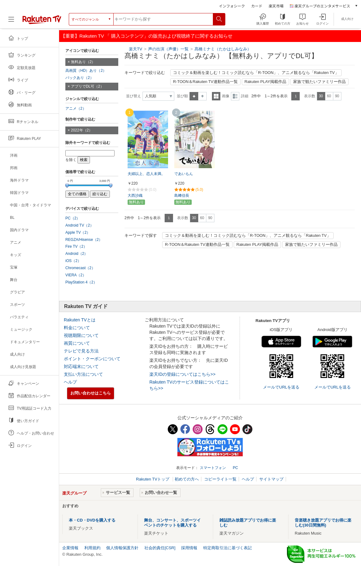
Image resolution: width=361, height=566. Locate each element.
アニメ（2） (75, 108)
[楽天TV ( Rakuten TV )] (41, 19)
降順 (202, 96)
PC (235, 468)
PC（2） (72, 218)
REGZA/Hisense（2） (83, 239)
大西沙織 (135, 195)
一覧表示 (216, 96)
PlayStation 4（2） (81, 282)
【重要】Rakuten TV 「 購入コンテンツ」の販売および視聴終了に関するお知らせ (146, 36)
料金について (77, 327)
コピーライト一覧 (220, 479)
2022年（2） (82, 130)
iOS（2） (73, 261)
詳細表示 (235, 96)
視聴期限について (81, 335)
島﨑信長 (181, 195)
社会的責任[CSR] (160, 547)
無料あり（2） (83, 62)
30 (321, 96)
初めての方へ (187, 479)
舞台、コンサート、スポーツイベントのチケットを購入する (172, 522)
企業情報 (70, 547)
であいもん (183, 174)
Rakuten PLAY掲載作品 (265, 82)
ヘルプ (70, 382)
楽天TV (135, 49)
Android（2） (76, 253)
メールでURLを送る (281, 387)
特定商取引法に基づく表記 (227, 547)
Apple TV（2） (77, 232)
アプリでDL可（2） (87, 86)
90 (337, 96)
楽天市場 (276, 5)
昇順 (194, 96)
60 (329, 96)
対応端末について (81, 366)
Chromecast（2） (80, 268)
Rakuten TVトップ (153, 479)
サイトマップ (271, 479)
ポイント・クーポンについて (92, 358)
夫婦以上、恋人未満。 (146, 174)
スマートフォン (213, 468)
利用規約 (92, 547)
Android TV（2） (79, 225)
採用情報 (189, 547)
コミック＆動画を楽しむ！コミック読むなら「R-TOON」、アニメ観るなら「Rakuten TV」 (256, 73)
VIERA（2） (75, 275)
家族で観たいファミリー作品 (319, 82)
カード (256, 5)
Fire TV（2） (76, 246)
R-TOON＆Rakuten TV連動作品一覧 (205, 82)
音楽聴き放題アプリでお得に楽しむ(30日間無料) (323, 522)
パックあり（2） (79, 78)
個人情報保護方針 (122, 547)
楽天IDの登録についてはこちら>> (182, 374)
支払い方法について (83, 374)
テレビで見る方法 (81, 350)
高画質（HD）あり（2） (85, 70)
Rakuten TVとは (80, 319)
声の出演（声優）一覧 (168, 49)
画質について (77, 343)
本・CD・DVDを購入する (92, 520)
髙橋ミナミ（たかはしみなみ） (223, 49)
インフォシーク (232, 5)
